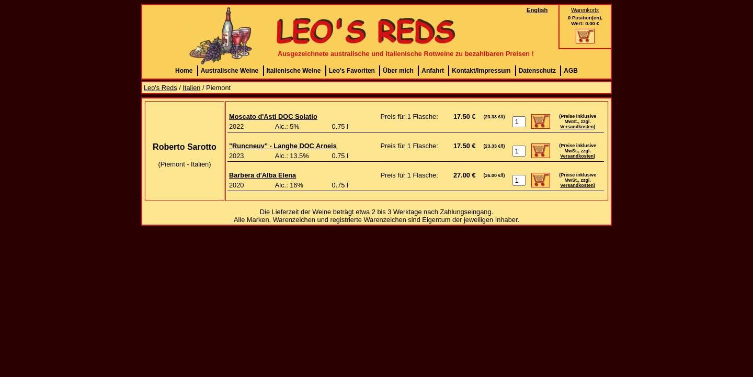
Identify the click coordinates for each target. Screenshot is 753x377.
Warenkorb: (585, 10)
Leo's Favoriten (352, 70)
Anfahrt (432, 70)
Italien (191, 88)
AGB (571, 70)
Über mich (398, 70)
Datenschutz (537, 70)
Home (183, 70)
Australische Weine (229, 70)
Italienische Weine (294, 70)
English (537, 10)
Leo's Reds (160, 88)
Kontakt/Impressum (481, 70)
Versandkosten (577, 126)
